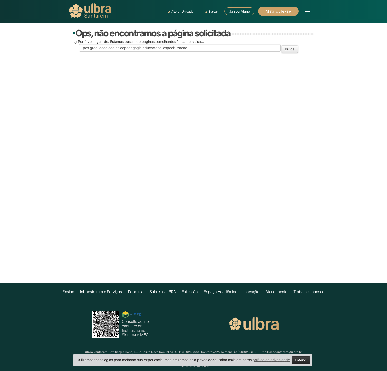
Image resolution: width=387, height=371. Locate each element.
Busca (290, 49)
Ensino (68, 291)
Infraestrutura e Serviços (101, 291)
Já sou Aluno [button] (239, 11)
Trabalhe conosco (309, 291)
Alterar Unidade (179, 12)
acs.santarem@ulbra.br (285, 352)
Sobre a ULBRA (162, 291)
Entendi (301, 360)
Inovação (251, 291)
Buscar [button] (210, 12)
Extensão (190, 291)
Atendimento (276, 291)
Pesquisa (135, 291)
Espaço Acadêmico (220, 291)
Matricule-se (278, 11)
